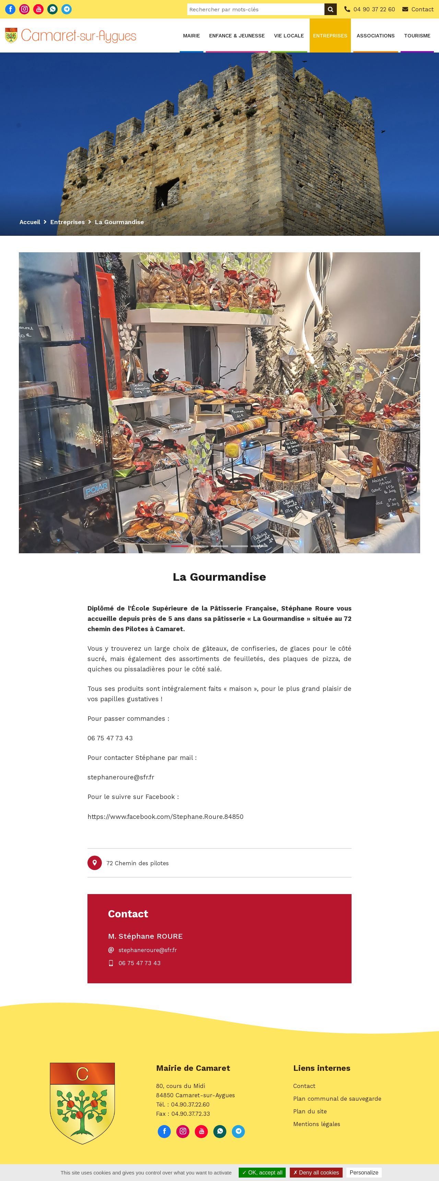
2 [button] (199, 546)
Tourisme (417, 36)
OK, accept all (262, 1173)
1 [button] (179, 546)
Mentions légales (316, 1126)
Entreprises (330, 36)
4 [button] (239, 546)
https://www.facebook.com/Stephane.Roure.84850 (165, 817)
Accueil (30, 221)
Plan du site (310, 1114)
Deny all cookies (316, 1173)
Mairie (191, 36)
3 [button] (219, 546)
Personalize (364, 1173)
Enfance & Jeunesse (237, 36)
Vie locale (289, 36)
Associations (376, 36)
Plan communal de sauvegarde (337, 1101)
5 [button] (259, 546)
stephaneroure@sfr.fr (148, 951)
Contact (304, 1088)
